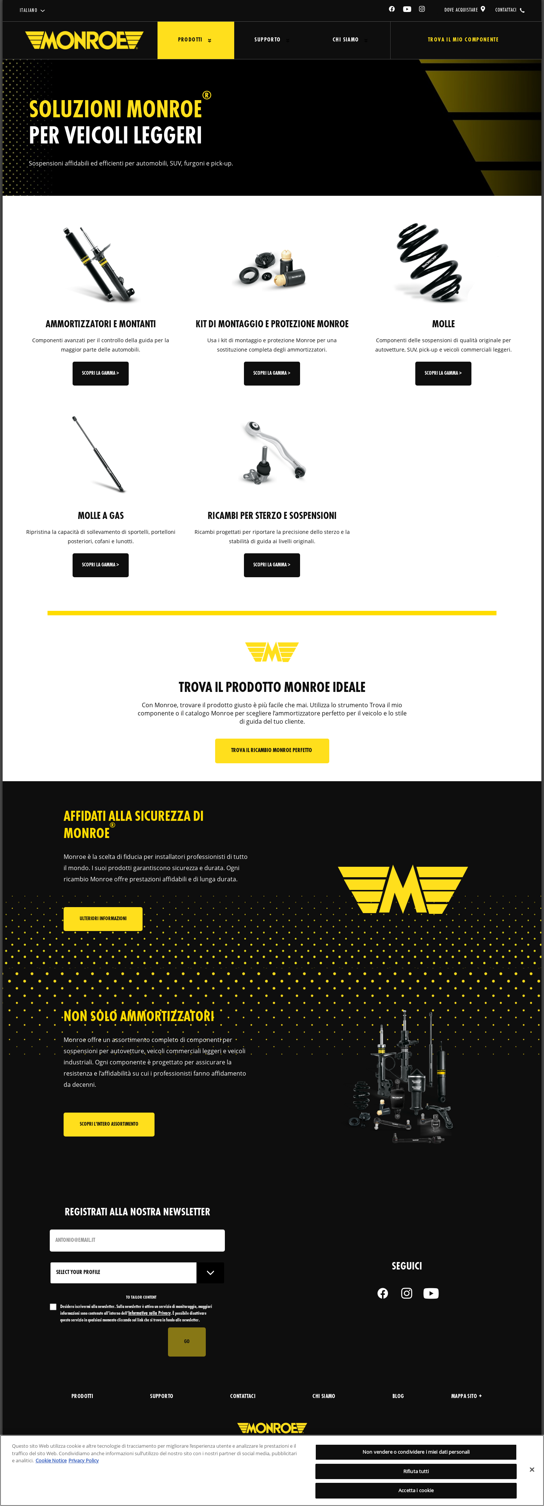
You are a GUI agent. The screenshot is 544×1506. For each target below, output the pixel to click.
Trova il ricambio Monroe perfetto (272, 751)
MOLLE (443, 325)
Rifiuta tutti (416, 1471)
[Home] (84, 40)
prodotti (82, 1397)
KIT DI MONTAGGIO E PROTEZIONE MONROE (272, 325)
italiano (28, 10)
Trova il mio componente (463, 40)
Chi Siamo (345, 40)
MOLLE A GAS (101, 516)
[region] (272, 1470)
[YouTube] (407, 10)
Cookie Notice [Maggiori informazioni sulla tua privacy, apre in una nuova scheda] (51, 1460)
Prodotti (190, 40)
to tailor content (141, 1297)
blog (398, 1397)
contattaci (506, 10)
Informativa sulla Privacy (149, 1313)
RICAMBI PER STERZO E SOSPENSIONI (272, 516)
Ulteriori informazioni (103, 919)
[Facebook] (392, 10)
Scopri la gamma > (100, 373)
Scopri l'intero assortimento (109, 1124)
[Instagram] (422, 10)
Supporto (267, 40)
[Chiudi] (532, 1470)
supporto (161, 1397)
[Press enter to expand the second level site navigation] (209, 40)
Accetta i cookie (416, 1490)
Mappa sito (466, 1397)
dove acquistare (461, 10)
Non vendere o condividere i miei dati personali (416, 1451)
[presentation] (106, 1342)
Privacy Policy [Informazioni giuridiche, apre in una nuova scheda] (83, 1460)
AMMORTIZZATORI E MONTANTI (101, 325)
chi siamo (324, 1397)
